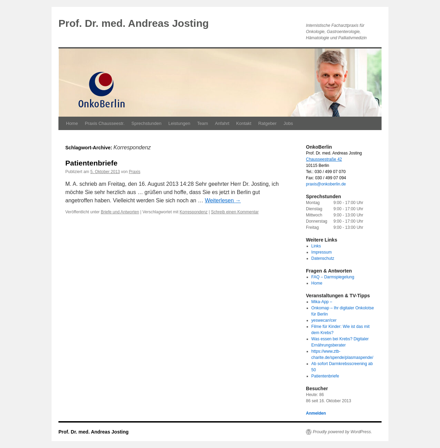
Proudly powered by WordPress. (342, 431)
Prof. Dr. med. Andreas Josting (133, 23)
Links (316, 246)
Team (202, 123)
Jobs (288, 123)
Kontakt (243, 123)
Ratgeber (267, 123)
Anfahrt (222, 123)
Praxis (134, 171)
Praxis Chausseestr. (105, 123)
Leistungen (179, 123)
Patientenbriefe (91, 163)
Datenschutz (322, 258)
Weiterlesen (223, 200)
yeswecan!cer (324, 320)
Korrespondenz (193, 212)
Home (72, 123)
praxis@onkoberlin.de (326, 184)
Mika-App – (321, 301)
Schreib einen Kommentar (235, 212)
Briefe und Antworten (120, 212)
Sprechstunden (146, 123)
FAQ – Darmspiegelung (332, 277)
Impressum (321, 252)
